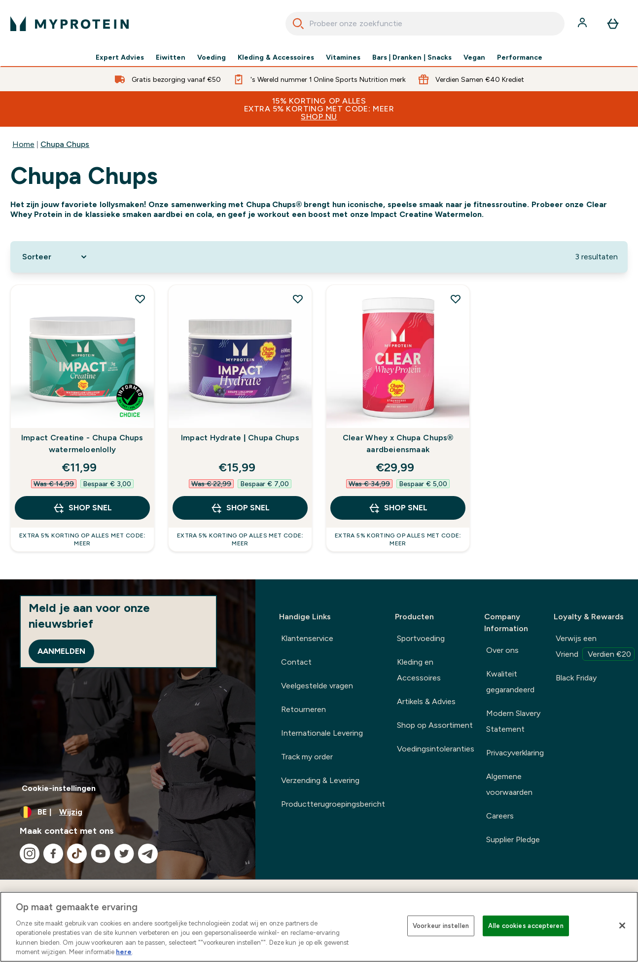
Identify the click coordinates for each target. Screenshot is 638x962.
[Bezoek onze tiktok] (77, 853)
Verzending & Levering (320, 780)
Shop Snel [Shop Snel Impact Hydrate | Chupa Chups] (240, 508)
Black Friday (576, 678)
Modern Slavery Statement (513, 721)
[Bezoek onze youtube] (100, 853)
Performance (519, 57)
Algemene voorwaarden (509, 784)
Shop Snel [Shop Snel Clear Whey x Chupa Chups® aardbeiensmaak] (397, 508)
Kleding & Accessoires (276, 57)
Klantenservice (307, 638)
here (124, 952)
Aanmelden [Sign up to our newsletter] (61, 651)
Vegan (474, 57)
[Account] (583, 24)
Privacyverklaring (515, 752)
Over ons (502, 650)
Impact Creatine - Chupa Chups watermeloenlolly (82, 443)
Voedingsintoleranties (435, 749)
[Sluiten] (622, 925)
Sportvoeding (421, 638)
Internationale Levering (322, 733)
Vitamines (343, 57)
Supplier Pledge (513, 839)
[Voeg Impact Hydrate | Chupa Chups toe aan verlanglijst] (298, 299)
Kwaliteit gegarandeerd (510, 682)
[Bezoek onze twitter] (124, 853)
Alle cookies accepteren (525, 925)
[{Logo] (69, 23)
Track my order (307, 756)
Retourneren (303, 709)
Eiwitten (170, 57)
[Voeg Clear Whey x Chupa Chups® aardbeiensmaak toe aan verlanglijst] (455, 299)
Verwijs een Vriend (595, 647)
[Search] (298, 24)
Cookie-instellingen (59, 788)
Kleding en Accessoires (419, 670)
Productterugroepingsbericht (333, 804)
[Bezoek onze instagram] (29, 853)
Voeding (211, 57)
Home (23, 144)
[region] (319, 926)
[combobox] (425, 24)
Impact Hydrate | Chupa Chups (240, 437)
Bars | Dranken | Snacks (412, 57)
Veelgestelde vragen (317, 685)
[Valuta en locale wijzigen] (128, 812)
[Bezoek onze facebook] (53, 853)
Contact (296, 662)
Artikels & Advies (426, 701)
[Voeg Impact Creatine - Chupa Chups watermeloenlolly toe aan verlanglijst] (140, 299)
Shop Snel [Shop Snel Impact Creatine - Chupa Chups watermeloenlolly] (82, 508)
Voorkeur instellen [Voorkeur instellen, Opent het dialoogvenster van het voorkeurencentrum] (441, 925)
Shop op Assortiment (435, 725)
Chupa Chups (64, 144)
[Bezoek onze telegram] (148, 853)
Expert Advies (120, 57)
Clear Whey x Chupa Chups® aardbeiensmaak (398, 443)
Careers (500, 816)
